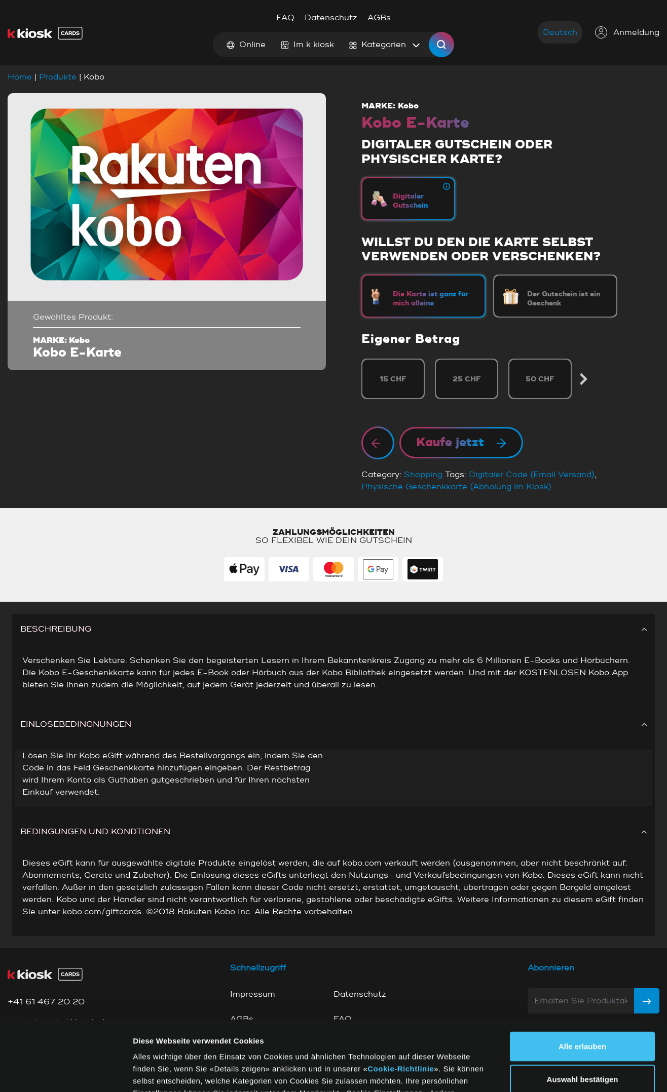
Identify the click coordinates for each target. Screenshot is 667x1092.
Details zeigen (516, 1072)
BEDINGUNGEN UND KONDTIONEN (333, 832)
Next (583, 379)
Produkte (58, 77)
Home (20, 77)
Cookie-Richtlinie (400, 1006)
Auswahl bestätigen (582, 1017)
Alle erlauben (582, 984)
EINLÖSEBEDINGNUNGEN (333, 724)
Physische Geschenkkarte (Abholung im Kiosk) (456, 487)
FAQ (285, 18)
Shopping (423, 475)
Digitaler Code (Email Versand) (532, 475)
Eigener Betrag (410, 339)
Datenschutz (331, 18)
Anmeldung (627, 32)
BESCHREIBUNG (333, 629)
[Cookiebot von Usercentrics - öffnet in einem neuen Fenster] (65, 1072)
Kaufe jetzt (461, 442)
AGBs (379, 18)
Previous (362, 379)
